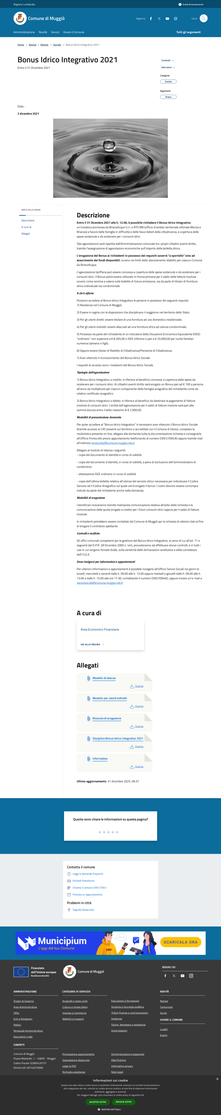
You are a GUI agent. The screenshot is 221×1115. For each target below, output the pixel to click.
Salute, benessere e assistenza (128, 1025)
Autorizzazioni (119, 1031)
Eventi (163, 1035)
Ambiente (116, 1019)
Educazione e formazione (125, 1001)
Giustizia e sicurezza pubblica (127, 1007)
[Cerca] (204, 18)
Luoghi (164, 1029)
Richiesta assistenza (73, 1072)
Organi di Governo (24, 1001)
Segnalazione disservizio (76, 1060)
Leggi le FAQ (69, 1066)
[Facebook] (149, 18)
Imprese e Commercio (74, 1013)
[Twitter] (157, 18)
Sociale (57, 45)
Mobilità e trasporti (73, 1019)
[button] (110, 1109)
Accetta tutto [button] (97, 1102)
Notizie (44, 45)
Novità (32, 45)
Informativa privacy (122, 1066)
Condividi (168, 61)
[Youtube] (166, 18)
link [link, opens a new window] (142, 1095)
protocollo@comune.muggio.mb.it (112, 443)
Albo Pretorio (118, 1060)
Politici (17, 1025)
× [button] (217, 1079)
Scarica (136, 686)
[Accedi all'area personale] (191, 4)
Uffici (16, 1013)
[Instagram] (174, 18)
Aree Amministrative (25, 1007)
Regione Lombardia (24, 4)
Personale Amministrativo (28, 1031)
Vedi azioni (168, 67)
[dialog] (110, 1095)
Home (20, 45)
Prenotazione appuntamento (78, 1054)
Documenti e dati (23, 1037)
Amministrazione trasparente (127, 1054)
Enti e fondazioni (23, 1019)
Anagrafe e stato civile (74, 1001)
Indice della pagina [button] (30, 209)
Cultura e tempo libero (74, 1007)
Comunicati (166, 1007)
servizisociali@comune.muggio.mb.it (100, 583)
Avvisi (163, 1013)
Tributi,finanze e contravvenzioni (129, 1013)
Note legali (117, 1072)
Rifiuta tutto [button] (124, 1101)
